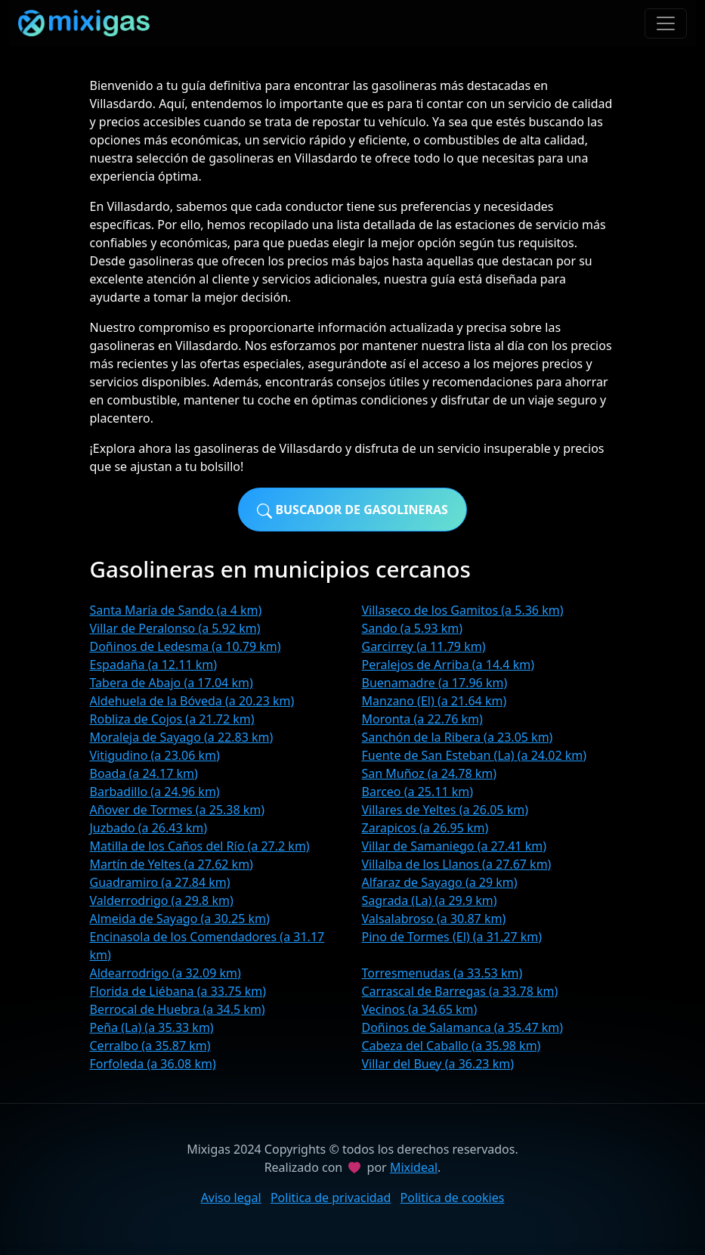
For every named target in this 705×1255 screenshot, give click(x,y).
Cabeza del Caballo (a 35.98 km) (451, 1045)
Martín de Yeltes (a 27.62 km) (171, 864)
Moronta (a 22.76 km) (422, 719)
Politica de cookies (452, 1197)
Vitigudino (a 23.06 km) (155, 755)
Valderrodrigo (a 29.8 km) (161, 900)
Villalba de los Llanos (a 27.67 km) (457, 864)
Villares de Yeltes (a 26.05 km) (445, 809)
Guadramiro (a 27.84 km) (160, 882)
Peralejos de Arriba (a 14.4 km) (448, 664)
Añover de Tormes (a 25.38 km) (177, 809)
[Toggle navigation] (666, 23)
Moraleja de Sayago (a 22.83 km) (182, 737)
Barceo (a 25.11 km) (418, 791)
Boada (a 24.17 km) (144, 773)
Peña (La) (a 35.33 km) (152, 1027)
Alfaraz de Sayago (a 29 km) (440, 882)
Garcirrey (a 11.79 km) (424, 646)
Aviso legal (231, 1197)
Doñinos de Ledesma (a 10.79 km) (185, 646)
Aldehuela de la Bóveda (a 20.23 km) (192, 701)
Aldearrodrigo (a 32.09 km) (165, 973)
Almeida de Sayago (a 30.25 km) (180, 918)
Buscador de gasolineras (352, 510)
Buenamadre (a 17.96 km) (435, 682)
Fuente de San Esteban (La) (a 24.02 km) (474, 755)
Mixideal (414, 1167)
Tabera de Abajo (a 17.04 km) (171, 682)
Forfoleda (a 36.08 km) (153, 1063)
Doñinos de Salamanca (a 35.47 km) (463, 1027)
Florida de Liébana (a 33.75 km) (178, 991)
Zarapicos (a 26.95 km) (425, 828)
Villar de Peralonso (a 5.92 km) (175, 628)
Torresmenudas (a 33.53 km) (442, 973)
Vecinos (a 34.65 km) (420, 1009)
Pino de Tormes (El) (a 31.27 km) (452, 936)
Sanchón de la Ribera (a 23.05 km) (457, 737)
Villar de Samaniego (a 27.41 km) (454, 846)
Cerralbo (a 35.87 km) (150, 1045)
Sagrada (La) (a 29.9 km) (429, 900)
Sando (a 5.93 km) (412, 628)
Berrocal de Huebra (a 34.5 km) (177, 1009)
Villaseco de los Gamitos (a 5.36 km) (463, 610)
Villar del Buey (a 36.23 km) (438, 1063)
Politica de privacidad (331, 1197)
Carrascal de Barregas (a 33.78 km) (460, 991)
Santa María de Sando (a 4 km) (176, 610)
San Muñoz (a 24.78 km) (429, 773)
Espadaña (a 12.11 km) (154, 664)
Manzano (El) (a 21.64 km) (434, 701)
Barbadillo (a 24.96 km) (155, 791)
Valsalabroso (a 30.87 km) (434, 918)
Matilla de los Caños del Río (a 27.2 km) (200, 846)
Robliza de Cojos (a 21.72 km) (172, 719)
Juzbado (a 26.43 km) (149, 828)
